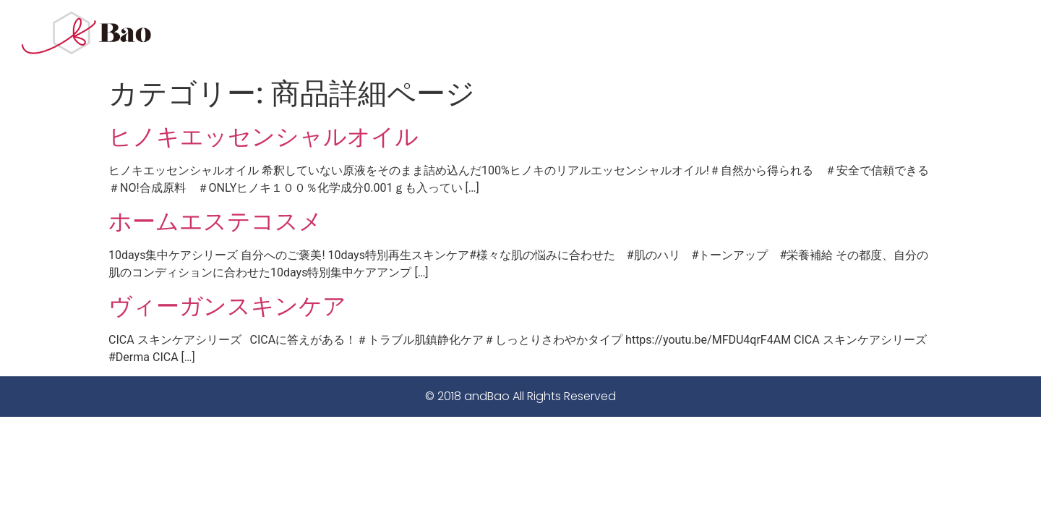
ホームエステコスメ (215, 221)
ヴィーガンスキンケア (227, 306)
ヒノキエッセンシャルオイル (263, 137)
